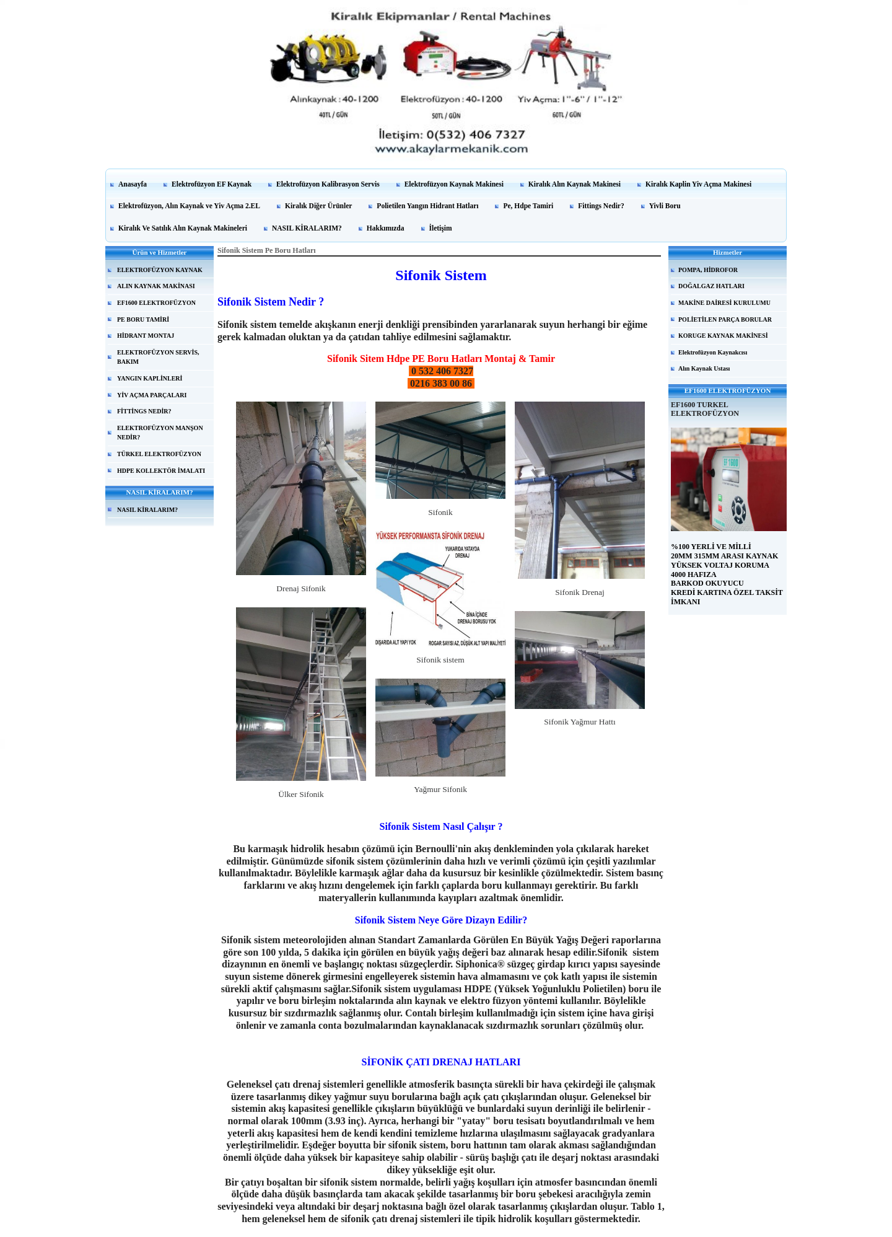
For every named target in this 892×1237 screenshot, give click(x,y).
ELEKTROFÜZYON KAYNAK (160, 269)
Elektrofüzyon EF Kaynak (211, 184)
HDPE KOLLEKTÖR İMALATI (161, 470)
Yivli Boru (665, 205)
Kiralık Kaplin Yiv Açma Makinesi (698, 184)
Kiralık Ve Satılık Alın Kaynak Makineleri (182, 228)
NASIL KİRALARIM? (307, 228)
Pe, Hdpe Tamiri (528, 205)
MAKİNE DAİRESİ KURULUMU (724, 302)
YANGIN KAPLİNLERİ (149, 378)
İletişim (440, 228)
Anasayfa (132, 184)
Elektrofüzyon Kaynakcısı (712, 352)
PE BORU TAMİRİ (143, 319)
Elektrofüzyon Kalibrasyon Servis (328, 184)
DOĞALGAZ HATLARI (711, 286)
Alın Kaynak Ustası (704, 368)
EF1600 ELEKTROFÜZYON (156, 302)
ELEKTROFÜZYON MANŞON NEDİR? (160, 433)
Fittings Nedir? (601, 205)
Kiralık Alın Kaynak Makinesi (574, 184)
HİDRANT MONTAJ (145, 335)
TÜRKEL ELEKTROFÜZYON (159, 454)
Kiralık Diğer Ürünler (318, 205)
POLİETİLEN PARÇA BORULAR (725, 319)
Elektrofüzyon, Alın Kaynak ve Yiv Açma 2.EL (189, 205)
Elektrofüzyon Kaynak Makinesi (454, 184)
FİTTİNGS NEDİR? (144, 411)
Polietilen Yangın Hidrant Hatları (427, 205)
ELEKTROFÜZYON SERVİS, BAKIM (158, 357)
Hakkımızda (385, 228)
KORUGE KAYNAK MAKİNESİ (723, 335)
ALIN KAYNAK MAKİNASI (156, 286)
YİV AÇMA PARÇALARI (151, 395)
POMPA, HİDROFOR (708, 269)
